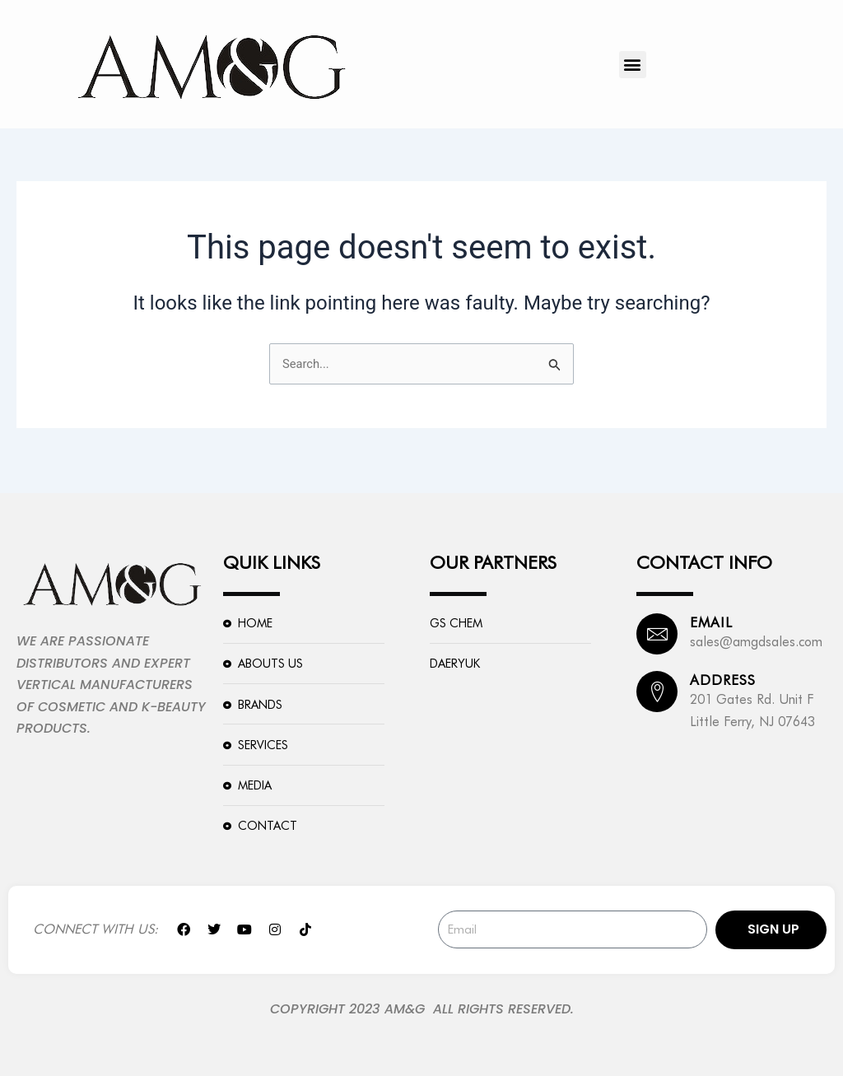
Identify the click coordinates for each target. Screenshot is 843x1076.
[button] (632, 64)
